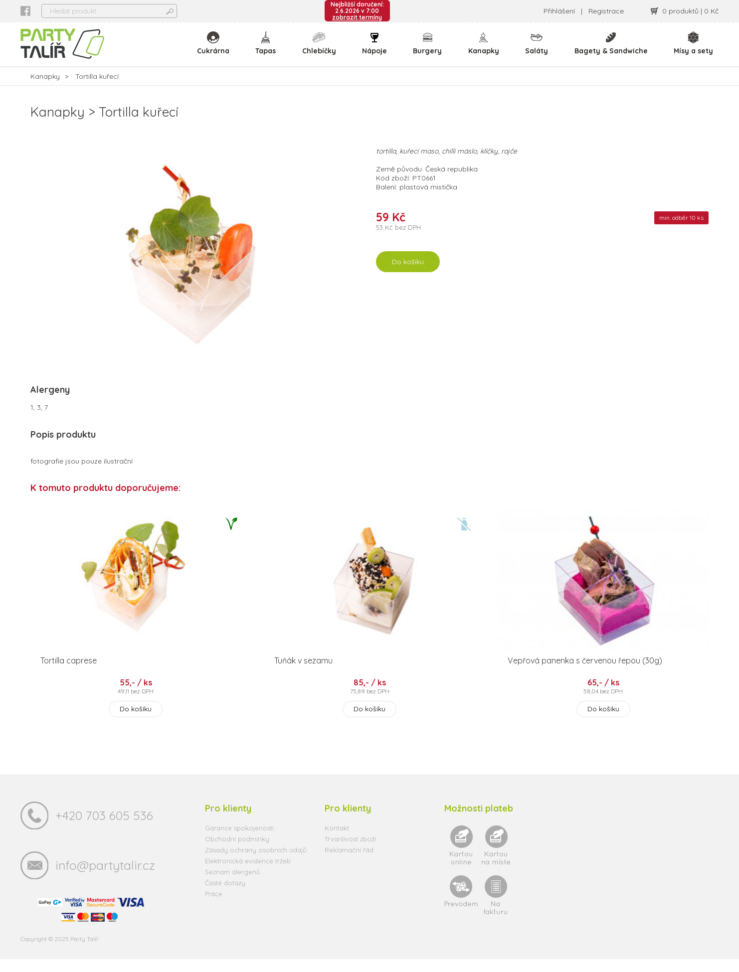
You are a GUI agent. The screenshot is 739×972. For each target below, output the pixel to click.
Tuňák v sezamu (303, 673)
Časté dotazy (225, 896)
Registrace (606, 10)
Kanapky (485, 50)
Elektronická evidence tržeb (248, 874)
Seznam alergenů (232, 885)
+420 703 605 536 (104, 828)
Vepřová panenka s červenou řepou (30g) (585, 673)
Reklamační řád (349, 863)
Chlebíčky (322, 50)
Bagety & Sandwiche (611, 50)
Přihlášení (559, 10)
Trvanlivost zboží (350, 852)
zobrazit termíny (357, 17)
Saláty (537, 50)
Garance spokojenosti (239, 841)
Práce (213, 907)
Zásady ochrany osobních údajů (255, 863)
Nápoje (377, 50)
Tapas (269, 50)
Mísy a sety (693, 50)
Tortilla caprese (68, 673)
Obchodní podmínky (237, 852)
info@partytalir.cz (105, 878)
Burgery (429, 50)
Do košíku (408, 275)
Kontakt (337, 841)
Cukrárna (216, 50)
